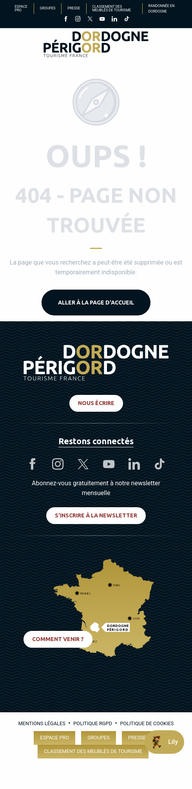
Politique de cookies (147, 723)
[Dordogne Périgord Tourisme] (96, 45)
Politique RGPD (92, 723)
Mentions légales (41, 723)
